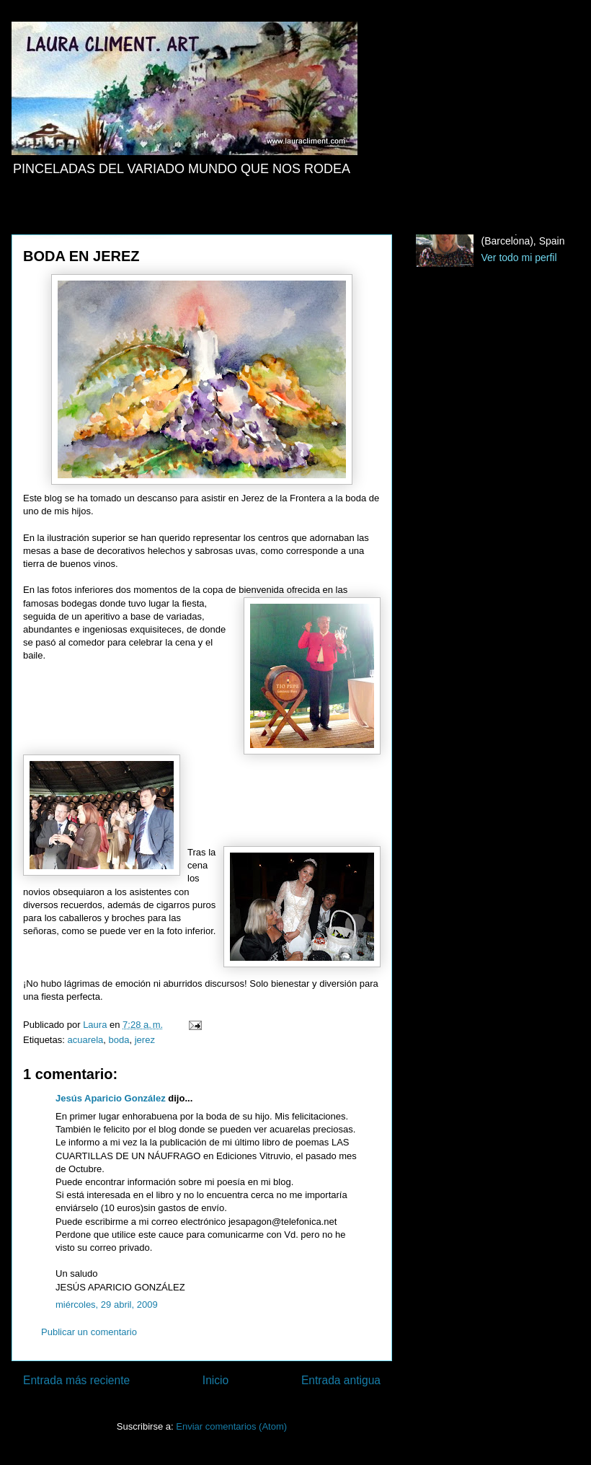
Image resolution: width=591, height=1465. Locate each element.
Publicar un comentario (89, 1332)
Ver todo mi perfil (519, 257)
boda (119, 1039)
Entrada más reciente (76, 1380)
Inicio (215, 1380)
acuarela (85, 1039)
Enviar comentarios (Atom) (231, 1426)
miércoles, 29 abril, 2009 (106, 1304)
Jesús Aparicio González (110, 1098)
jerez (145, 1039)
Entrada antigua (341, 1380)
